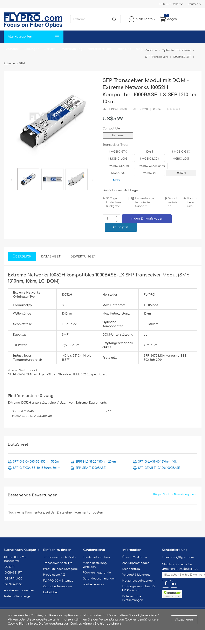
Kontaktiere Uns (99, 49)
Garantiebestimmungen (99, 578)
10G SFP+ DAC (13, 584)
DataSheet (51, 256)
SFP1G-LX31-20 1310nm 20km (95, 461)
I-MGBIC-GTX (118, 151)
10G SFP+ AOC (13, 578)
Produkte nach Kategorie (60, 569)
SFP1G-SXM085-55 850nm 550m (36, 461)
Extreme (118, 135)
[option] (28, 180)
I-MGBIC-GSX (181, 151)
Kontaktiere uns (192, 202)
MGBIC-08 (118, 173)
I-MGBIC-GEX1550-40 (151, 166)
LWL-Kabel (50, 592)
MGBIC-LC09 (181, 158)
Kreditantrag (131, 569)
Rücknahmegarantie (97, 572)
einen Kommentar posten (84, 512)
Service (49, 49)
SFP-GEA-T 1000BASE (90, 467)
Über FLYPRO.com (134, 557)
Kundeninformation (96, 557)
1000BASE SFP (13, 572)
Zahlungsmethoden (136, 563)
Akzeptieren (184, 619)
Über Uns (123, 49)
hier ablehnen (110, 623)
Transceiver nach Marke (59, 557)
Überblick (22, 256)
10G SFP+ (10, 566)
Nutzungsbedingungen (138, 580)
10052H (181, 173)
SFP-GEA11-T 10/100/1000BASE (159, 467)
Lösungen (31, 49)
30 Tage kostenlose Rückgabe (113, 202)
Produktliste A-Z (54, 574)
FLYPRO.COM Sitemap (58, 580)
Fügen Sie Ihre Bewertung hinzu (175, 494)
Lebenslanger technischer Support (144, 202)
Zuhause (13, 49)
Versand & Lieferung (136, 574)
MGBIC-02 (149, 173)
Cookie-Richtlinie (20, 623)
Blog (139, 49)
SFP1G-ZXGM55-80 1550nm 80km (36, 467)
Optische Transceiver (58, 586)
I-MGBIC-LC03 (117, 158)
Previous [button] (12, 180)
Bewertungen (83, 256)
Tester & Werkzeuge (17, 596)
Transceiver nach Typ (58, 563)
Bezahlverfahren (173, 202)
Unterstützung (71, 49)
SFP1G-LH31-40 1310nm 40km (158, 461)
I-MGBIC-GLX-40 (118, 166)
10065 (149, 151)
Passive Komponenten (19, 590)
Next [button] (92, 180)
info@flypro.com (182, 557)
